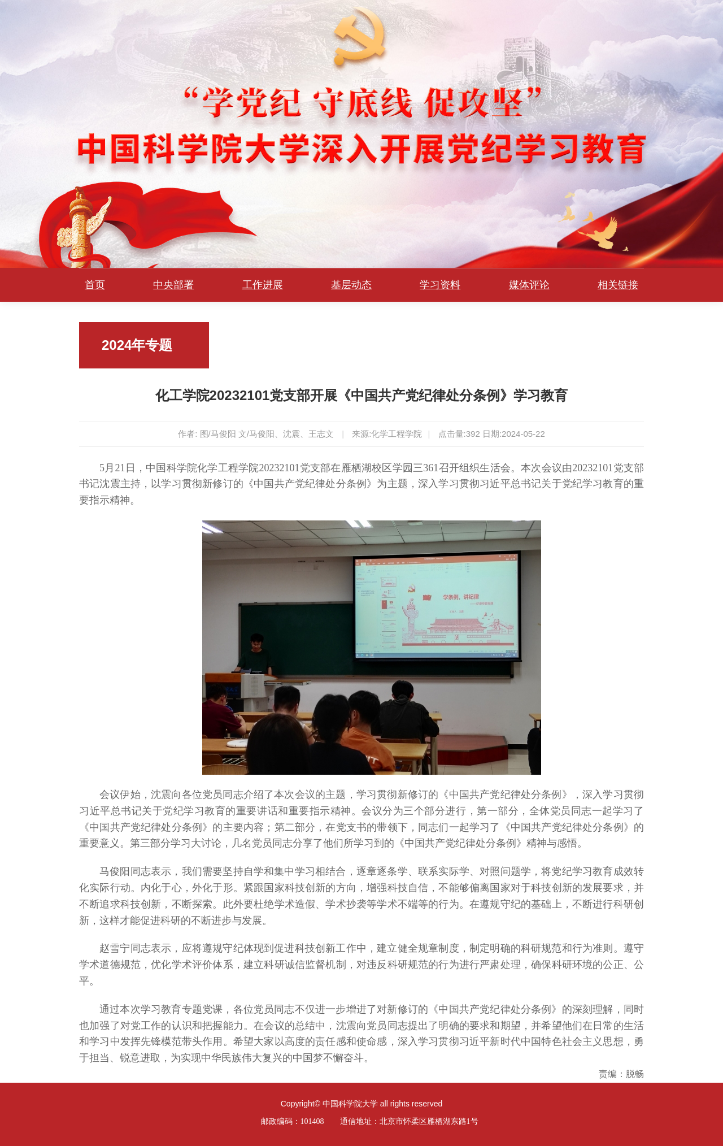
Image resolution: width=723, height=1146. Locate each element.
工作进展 (262, 284)
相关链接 (618, 284)
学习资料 (440, 284)
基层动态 (351, 284)
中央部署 (173, 284)
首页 (95, 284)
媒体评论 (529, 284)
